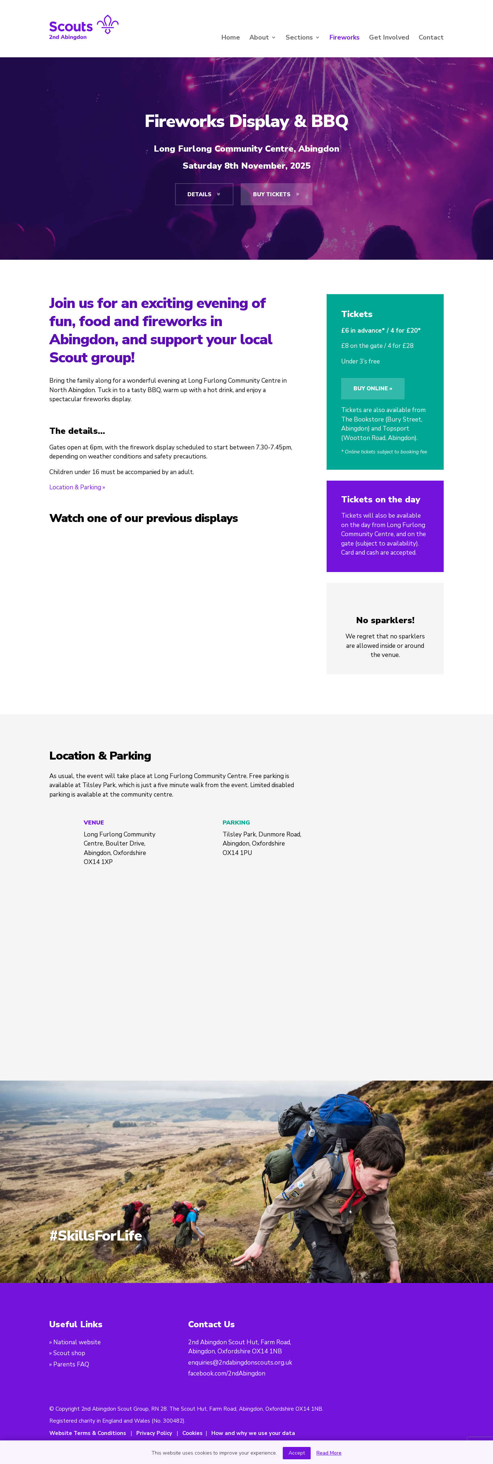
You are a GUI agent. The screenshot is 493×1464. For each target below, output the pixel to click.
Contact (431, 38)
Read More (328, 1452)
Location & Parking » (77, 487)
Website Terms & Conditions (87, 1433)
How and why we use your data (253, 1433)
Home (230, 38)
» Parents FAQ (69, 1364)
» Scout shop (67, 1353)
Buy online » (372, 388)
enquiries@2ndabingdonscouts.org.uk (240, 1362)
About (259, 38)
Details (204, 194)
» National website (75, 1342)
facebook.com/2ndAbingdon (226, 1373)
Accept (297, 1452)
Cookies (192, 1433)
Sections (299, 38)
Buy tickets (276, 194)
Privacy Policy (154, 1433)
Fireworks (345, 38)
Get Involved (389, 38)
